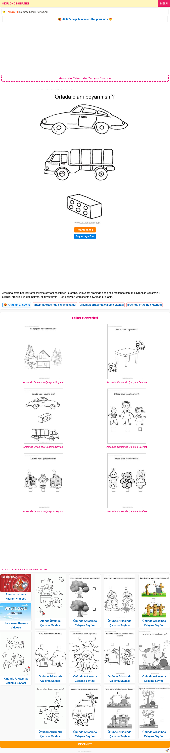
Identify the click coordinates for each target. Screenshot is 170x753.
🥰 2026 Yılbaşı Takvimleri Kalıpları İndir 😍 (85, 19)
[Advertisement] (85, 48)
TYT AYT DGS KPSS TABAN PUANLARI (24, 569)
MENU (164, 3)
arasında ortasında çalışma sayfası (102, 304)
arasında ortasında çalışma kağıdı (55, 304)
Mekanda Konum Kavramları (33, 12)
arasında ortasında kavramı (144, 304)
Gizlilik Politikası (85, 752)
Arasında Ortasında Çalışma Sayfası (43, 382)
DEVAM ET (85, 744)
